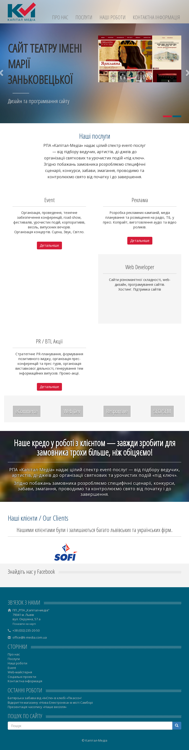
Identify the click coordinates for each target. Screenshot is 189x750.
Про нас (60, 17)
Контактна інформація (156, 17)
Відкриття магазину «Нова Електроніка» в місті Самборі (50, 702)
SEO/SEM (162, 411)
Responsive (117, 411)
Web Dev (72, 411)
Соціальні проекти (22, 677)
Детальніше (49, 245)
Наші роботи (113, 17)
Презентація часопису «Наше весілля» (37, 707)
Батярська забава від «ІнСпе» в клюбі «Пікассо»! (44, 698)
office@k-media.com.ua (30, 637)
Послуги (83, 17)
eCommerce (27, 411)
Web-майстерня (20, 672)
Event (12, 668)
